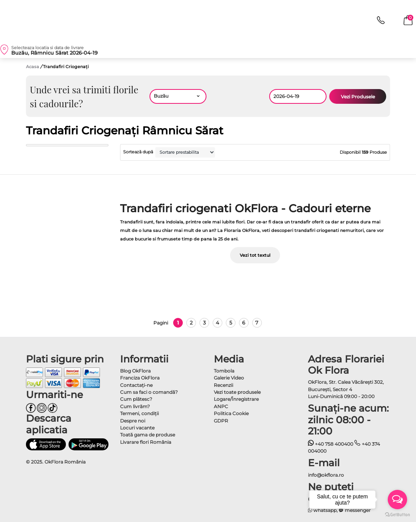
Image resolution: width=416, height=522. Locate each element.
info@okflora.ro (326, 475)
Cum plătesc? (136, 399)
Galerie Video (229, 378)
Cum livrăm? (135, 406)
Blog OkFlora (135, 371)
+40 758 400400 (331, 444)
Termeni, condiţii (139, 413)
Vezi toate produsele (237, 392)
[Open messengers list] (397, 499)
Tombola (224, 371)
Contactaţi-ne (136, 385)
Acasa (32, 66)
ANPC (221, 406)
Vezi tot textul (255, 255)
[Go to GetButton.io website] (397, 514)
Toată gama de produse (147, 435)
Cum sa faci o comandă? (149, 392)
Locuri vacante (137, 428)
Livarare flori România (145, 442)
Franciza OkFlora (140, 378)
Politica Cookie (231, 413)
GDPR (221, 421)
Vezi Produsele (358, 97)
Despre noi (132, 421)
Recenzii (223, 385)
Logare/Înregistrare (236, 399)
